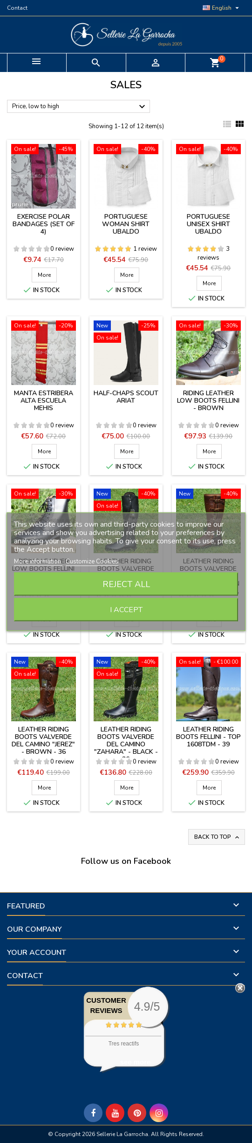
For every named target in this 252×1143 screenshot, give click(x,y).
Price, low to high (80, 106)
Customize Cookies (92, 561)
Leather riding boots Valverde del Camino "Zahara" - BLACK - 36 (126, 744)
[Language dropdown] (222, 8)
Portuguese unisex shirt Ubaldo (208, 224)
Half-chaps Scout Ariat (126, 397)
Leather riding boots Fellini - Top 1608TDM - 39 (208, 737)
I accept (126, 609)
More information (38, 561)
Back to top (217, 837)
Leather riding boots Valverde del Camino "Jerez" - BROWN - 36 (43, 740)
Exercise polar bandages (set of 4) (44, 224)
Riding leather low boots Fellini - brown (208, 400)
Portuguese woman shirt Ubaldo (126, 224)
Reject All (126, 583)
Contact (17, 8)
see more (135, 1062)
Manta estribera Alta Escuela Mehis (43, 400)
